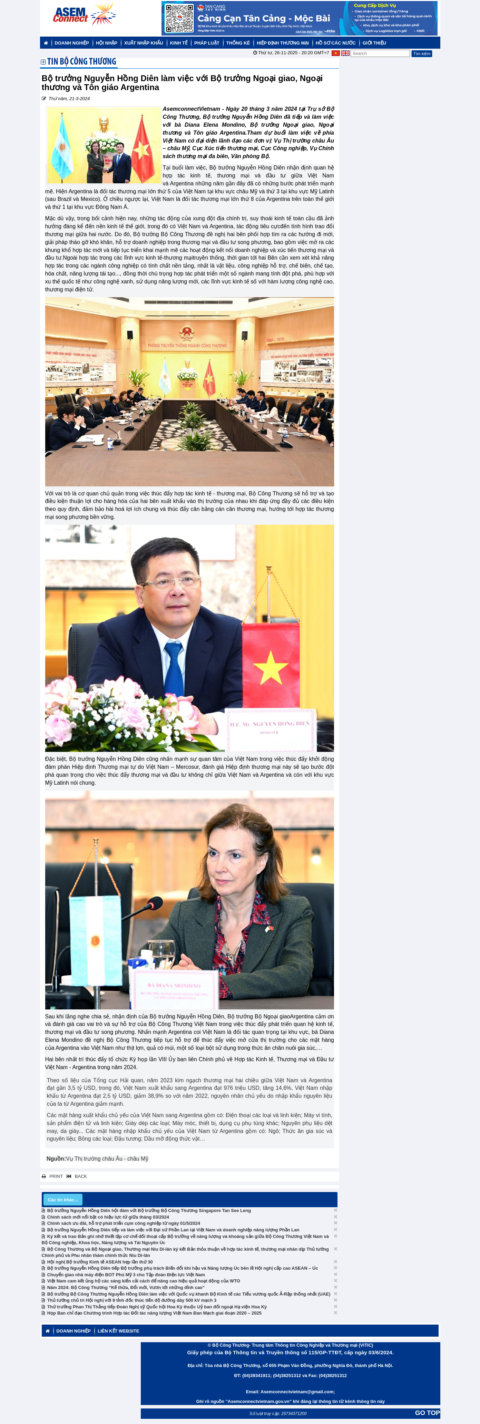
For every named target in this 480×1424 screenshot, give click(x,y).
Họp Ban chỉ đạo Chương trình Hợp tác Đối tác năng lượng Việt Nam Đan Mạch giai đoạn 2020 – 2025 (154, 1313)
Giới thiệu (374, 43)
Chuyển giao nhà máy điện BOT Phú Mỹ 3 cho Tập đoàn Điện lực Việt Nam (126, 1274)
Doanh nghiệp (72, 43)
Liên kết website (118, 1331)
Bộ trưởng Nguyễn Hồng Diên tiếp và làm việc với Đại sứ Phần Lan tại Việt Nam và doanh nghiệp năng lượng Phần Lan (173, 1229)
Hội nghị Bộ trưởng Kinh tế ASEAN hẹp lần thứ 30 (100, 1262)
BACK (75, 1176)
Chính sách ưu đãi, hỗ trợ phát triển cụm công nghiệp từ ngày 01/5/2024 (123, 1223)
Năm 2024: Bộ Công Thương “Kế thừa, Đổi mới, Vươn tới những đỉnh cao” (126, 1287)
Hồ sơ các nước (336, 43)
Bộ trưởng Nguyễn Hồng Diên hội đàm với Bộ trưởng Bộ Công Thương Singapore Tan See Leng (149, 1210)
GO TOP (427, 1412)
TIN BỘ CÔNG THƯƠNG (81, 62)
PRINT (52, 1176)
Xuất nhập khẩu (143, 43)
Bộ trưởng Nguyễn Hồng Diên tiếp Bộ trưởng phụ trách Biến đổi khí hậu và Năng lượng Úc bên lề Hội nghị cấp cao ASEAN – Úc (182, 1268)
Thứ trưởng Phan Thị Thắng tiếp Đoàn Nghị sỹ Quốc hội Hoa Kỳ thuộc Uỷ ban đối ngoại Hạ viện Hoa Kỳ (157, 1306)
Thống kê (238, 43)
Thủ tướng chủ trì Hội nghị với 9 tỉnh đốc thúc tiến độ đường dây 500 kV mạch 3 (132, 1300)
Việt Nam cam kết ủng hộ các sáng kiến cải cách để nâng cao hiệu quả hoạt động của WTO (143, 1280)
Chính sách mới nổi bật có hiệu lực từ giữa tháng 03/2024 (108, 1217)
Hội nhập (106, 43)
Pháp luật (206, 43)
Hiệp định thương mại (283, 43)
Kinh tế (178, 43)
